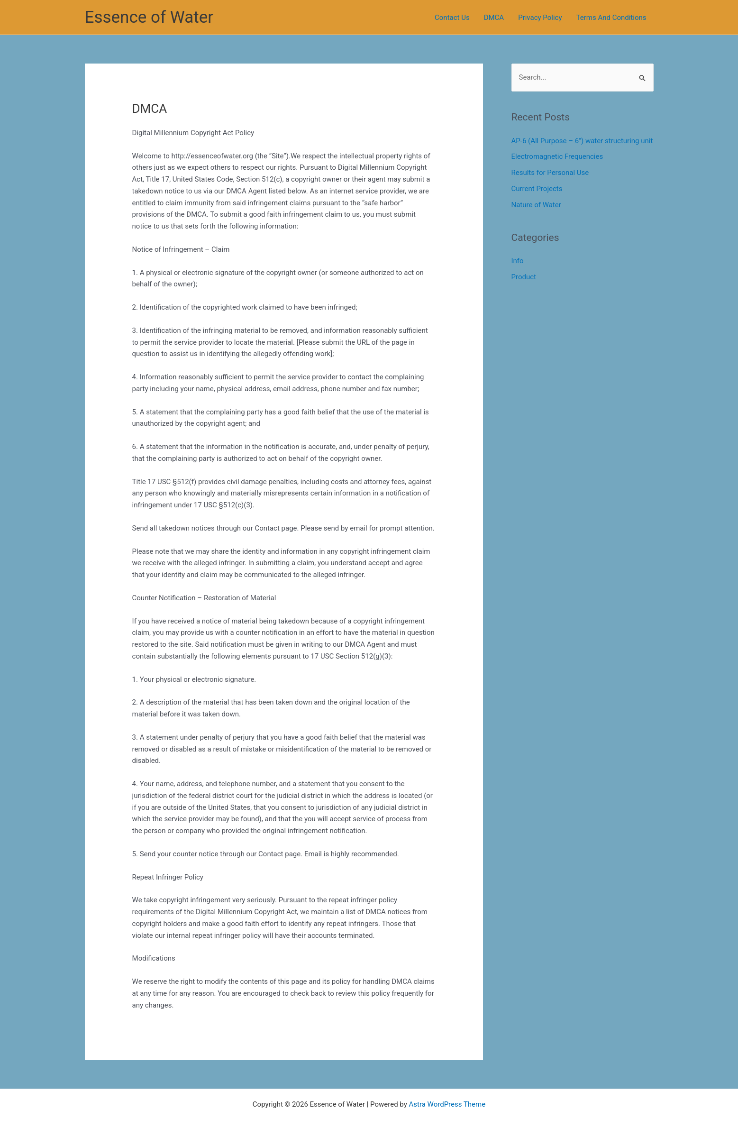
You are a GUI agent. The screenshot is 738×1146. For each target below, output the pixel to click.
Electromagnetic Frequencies (557, 156)
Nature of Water (536, 205)
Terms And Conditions (611, 17)
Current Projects (537, 188)
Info (517, 261)
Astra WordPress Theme (447, 1104)
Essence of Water (149, 17)
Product (523, 277)
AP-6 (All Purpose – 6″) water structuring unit (582, 141)
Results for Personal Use (550, 172)
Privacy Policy (540, 17)
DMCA (494, 17)
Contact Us (452, 17)
